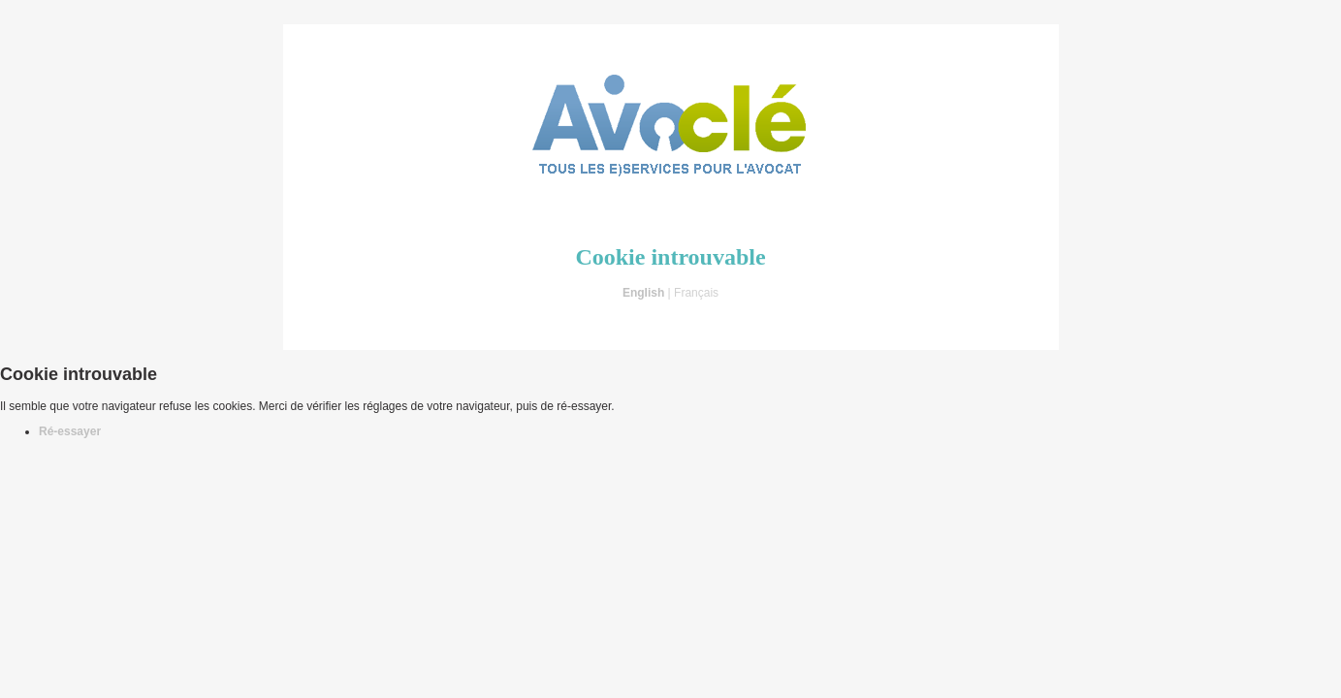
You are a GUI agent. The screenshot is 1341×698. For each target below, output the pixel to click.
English (643, 293)
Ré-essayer (70, 431)
